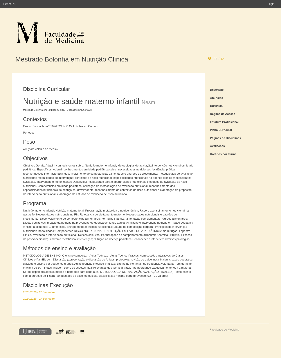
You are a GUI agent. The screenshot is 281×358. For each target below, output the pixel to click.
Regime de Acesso (222, 114)
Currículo (216, 106)
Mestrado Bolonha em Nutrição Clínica (71, 59)
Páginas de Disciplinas (225, 138)
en (222, 58)
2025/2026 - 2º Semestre (39, 292)
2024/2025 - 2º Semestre (39, 298)
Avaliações (217, 146)
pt (215, 58)
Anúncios (216, 97)
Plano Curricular (221, 130)
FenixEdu (9, 4)
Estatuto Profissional (224, 122)
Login (270, 3)
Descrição (217, 89)
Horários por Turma (223, 154)
